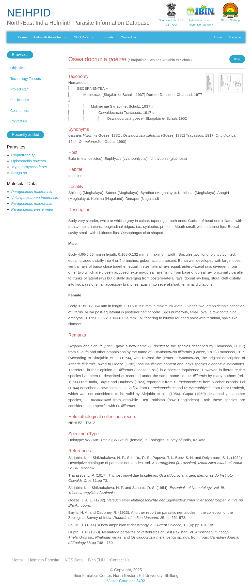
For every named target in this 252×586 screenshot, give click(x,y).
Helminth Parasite (43, 560)
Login (218, 37)
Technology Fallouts (25, 79)
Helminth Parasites (47, 37)
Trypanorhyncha (29, 167)
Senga (19, 173)
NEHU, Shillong (230, 20)
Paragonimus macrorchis (31, 192)
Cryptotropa (24, 155)
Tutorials (107, 37)
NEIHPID (29, 13)
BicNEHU (96, 560)
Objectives (18, 68)
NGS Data (81, 37)
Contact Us (119, 560)
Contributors (19, 111)
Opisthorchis (28, 161)
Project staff (19, 89)
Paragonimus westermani (32, 209)
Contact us (128, 37)
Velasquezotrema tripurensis (34, 197)
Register (235, 37)
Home (22, 37)
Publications (19, 100)
